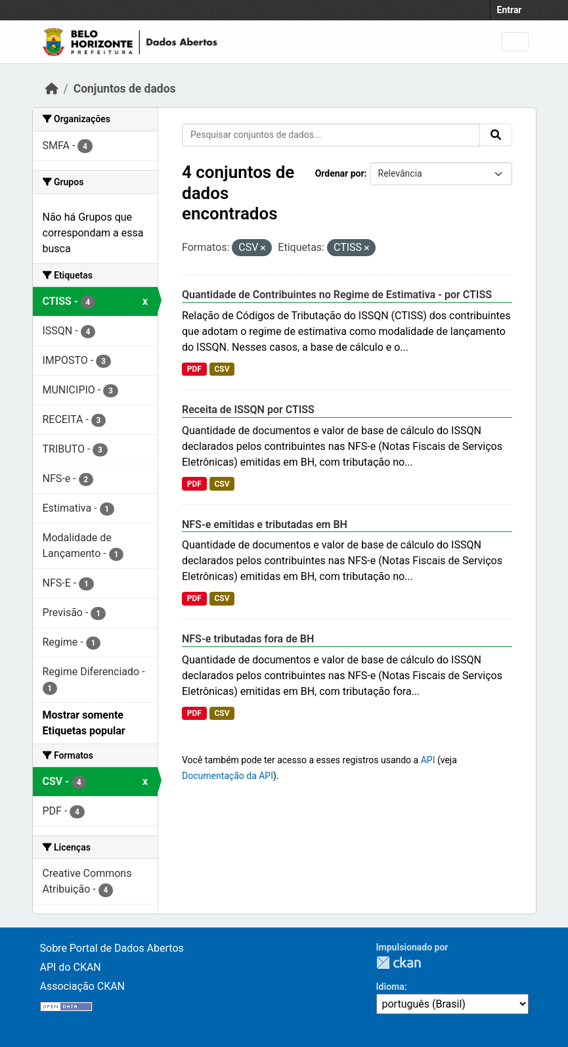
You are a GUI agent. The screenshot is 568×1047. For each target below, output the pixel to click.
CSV (221, 369)
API (428, 760)
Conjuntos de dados (125, 88)
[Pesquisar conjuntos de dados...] (331, 134)
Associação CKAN (82, 986)
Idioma (390, 986)
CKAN (398, 962)
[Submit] (495, 134)
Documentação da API (227, 775)
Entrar (509, 10)
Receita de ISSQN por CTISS (248, 409)
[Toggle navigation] (515, 41)
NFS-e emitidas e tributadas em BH (264, 524)
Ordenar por (339, 173)
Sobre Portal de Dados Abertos (112, 948)
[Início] (51, 88)
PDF (194, 369)
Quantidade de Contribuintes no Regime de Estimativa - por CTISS (337, 294)
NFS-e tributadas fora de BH (248, 639)
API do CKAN (70, 967)
